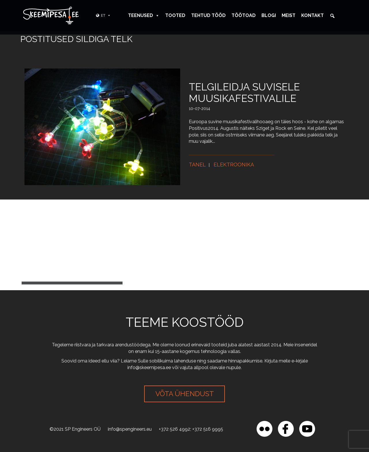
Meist (288, 15)
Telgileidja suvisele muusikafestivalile (244, 92)
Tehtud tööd (208, 15)
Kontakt (312, 15)
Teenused (143, 15)
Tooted (175, 15)
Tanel (197, 165)
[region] (75, 410)
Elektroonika (234, 165)
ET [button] (106, 15)
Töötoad (243, 15)
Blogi (268, 15)
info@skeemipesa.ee (149, 367)
